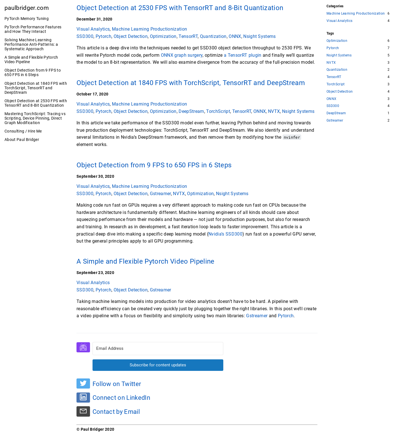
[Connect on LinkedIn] (83, 397)
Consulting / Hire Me (23, 131)
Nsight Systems (259, 36)
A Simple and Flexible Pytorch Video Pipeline (31, 59)
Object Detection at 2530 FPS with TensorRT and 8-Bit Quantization (35, 103)
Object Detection (131, 36)
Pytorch (103, 36)
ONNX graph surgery (182, 55)
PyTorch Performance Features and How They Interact (32, 29)
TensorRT (188, 36)
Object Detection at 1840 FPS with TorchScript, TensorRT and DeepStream (35, 88)
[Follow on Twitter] (83, 383)
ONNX (235, 36)
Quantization (213, 36)
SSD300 (84, 36)
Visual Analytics (93, 29)
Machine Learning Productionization (149, 29)
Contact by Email (116, 411)
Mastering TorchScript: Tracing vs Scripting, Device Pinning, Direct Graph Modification (35, 118)
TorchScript (218, 111)
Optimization (163, 36)
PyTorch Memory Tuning (26, 18)
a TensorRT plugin (243, 55)
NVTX (274, 111)
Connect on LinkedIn (121, 397)
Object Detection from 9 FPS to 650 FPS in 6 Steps (32, 72)
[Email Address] (158, 348)
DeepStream (191, 111)
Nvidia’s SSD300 (225, 233)
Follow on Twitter (117, 383)
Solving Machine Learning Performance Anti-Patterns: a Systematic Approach (31, 44)
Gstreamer (160, 193)
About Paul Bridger (21, 139)
